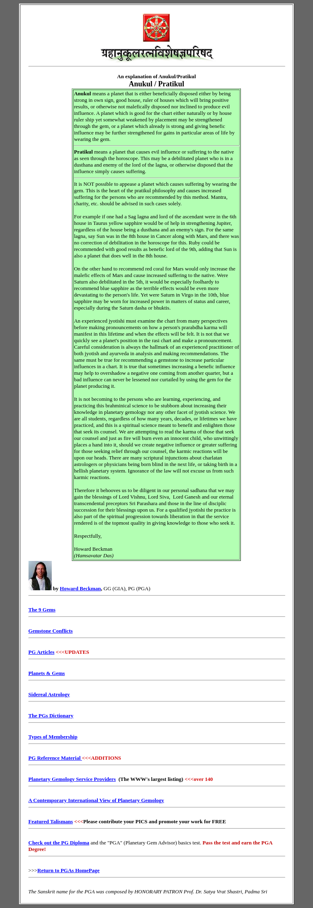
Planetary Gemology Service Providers (72, 779)
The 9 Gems (42, 610)
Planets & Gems (47, 673)
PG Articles (42, 652)
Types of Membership (53, 737)
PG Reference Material (55, 758)
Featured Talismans (51, 821)
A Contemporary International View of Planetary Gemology (96, 800)
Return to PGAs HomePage (68, 870)
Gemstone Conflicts (51, 631)
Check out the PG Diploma (59, 843)
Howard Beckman (80, 588)
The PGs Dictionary (51, 715)
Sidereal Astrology (49, 694)
